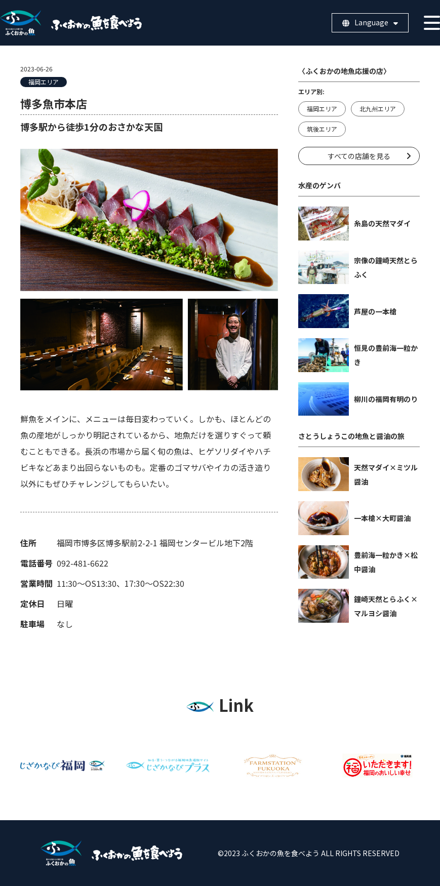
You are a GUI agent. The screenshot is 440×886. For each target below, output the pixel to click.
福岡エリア (43, 81)
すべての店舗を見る (359, 156)
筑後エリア (322, 129)
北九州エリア (377, 108)
